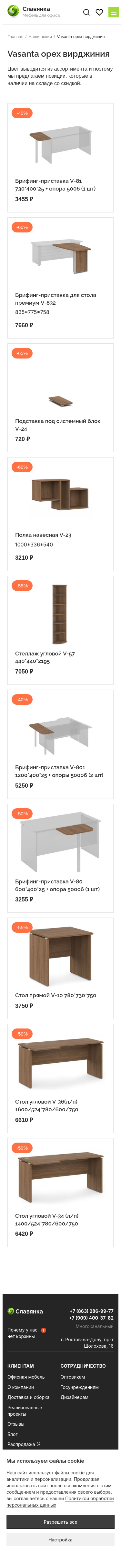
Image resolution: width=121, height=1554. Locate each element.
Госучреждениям (80, 1387)
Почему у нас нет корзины (22, 1333)
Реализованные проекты (24, 1411)
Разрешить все (60, 1522)
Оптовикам (73, 1377)
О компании (20, 1387)
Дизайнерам (75, 1397)
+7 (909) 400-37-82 (91, 1318)
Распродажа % (24, 1444)
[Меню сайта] (113, 12)
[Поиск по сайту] (86, 12)
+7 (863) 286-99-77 (92, 1311)
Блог (12, 1434)
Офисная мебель (26, 1377)
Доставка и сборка (28, 1397)
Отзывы (15, 1424)
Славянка (25, 1311)
